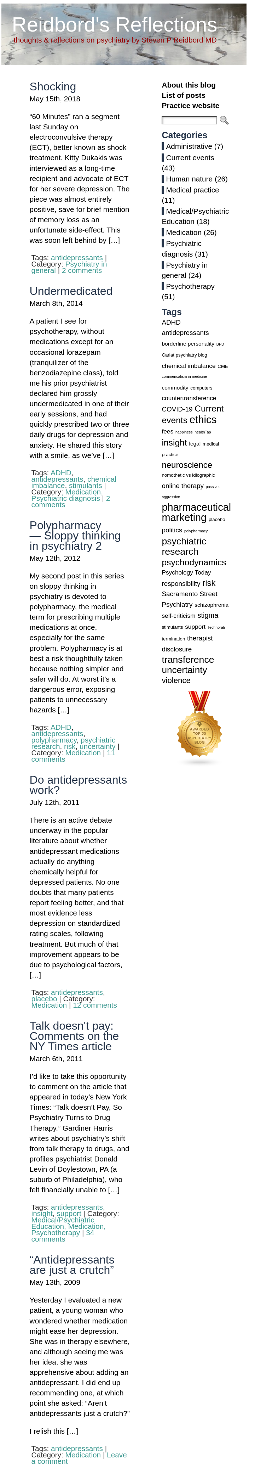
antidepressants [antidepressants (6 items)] (185, 332)
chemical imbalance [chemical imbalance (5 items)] (188, 365)
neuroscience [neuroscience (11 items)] (187, 465)
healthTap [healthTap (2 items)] (203, 432)
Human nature (189, 179)
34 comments (62, 1235)
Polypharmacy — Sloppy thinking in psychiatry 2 (75, 535)
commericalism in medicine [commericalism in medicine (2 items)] (184, 376)
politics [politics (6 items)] (172, 530)
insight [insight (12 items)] (174, 442)
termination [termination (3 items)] (173, 639)
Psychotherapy (55, 1232)
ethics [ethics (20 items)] (203, 419)
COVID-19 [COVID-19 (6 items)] (177, 409)
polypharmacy (54, 740)
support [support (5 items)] (195, 626)
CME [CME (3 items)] (223, 366)
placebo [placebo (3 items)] (217, 519)
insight (42, 1213)
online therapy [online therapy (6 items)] (183, 485)
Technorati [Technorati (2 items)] (216, 627)
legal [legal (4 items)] (195, 444)
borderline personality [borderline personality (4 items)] (188, 344)
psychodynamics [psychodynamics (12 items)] (194, 562)
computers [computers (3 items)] (201, 388)
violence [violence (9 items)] (176, 680)
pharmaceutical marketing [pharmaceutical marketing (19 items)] (196, 512)
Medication (83, 753)
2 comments (82, 270)
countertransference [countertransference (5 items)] (189, 398)
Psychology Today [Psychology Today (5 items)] (186, 572)
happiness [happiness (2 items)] (184, 432)
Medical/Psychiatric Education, (62, 1223)
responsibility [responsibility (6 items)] (181, 583)
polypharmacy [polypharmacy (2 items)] (196, 531)
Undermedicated (71, 291)
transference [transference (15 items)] (188, 659)
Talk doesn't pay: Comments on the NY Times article (74, 1036)
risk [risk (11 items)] (208, 583)
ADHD (61, 473)
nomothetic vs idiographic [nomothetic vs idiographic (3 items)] (188, 475)
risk (69, 746)
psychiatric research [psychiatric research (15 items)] (184, 546)
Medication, (84, 492)
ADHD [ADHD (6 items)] (171, 322)
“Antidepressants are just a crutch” (72, 1264)
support (69, 1213)
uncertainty (98, 746)
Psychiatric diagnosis (65, 498)
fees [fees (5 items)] (167, 431)
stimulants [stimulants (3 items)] (172, 627)
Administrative (189, 146)
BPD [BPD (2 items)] (220, 344)
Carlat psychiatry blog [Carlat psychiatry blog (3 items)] (184, 355)
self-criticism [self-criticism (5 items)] (178, 615)
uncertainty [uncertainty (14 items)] (184, 670)
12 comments (95, 1005)
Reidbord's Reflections (115, 24)
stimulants (85, 485)
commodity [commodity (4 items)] (175, 388)
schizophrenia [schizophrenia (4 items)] (211, 605)
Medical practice (192, 190)
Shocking (53, 86)
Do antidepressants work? (78, 784)
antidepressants (77, 257)
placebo (44, 999)
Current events (190, 157)
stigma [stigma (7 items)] (207, 615)
